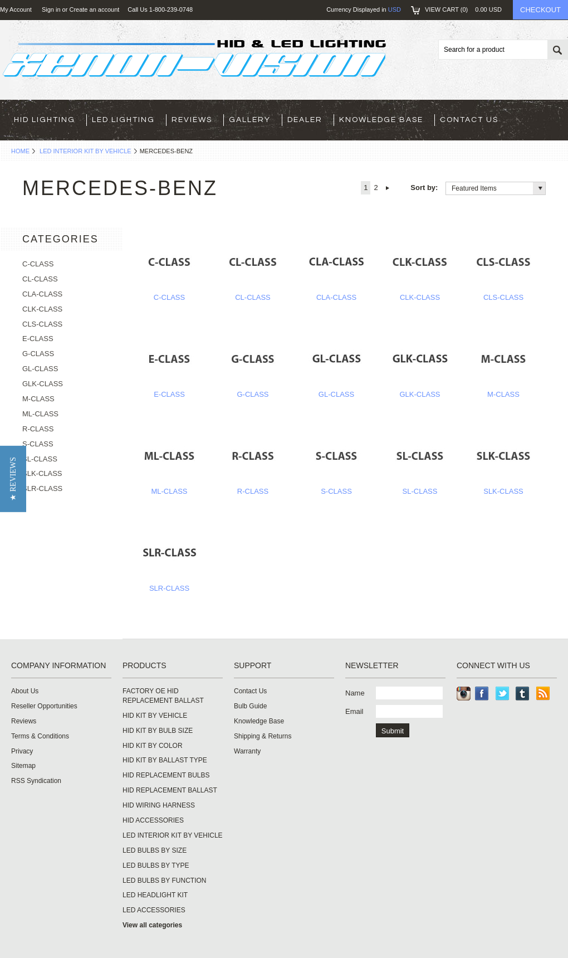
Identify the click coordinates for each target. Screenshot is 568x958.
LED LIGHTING (123, 120)
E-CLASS (169, 394)
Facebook (482, 694)
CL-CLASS (253, 297)
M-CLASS (503, 394)
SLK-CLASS (503, 491)
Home (20, 151)
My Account (16, 9)
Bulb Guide (250, 706)
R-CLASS (252, 491)
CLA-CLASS (336, 297)
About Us (24, 691)
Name (355, 693)
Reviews (192, 120)
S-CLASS (336, 491)
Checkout (540, 10)
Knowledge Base (381, 120)
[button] (13, 479)
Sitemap (23, 766)
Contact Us (469, 120)
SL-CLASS (420, 491)
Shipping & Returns (262, 736)
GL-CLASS (336, 394)
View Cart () (463, 9)
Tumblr (523, 694)
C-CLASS (169, 297)
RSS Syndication (36, 781)
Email (354, 711)
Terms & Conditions (40, 736)
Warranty (247, 751)
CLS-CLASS (503, 297)
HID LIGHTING (44, 120)
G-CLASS (252, 394)
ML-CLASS (169, 491)
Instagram (464, 694)
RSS (543, 694)
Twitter (503, 694)
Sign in (51, 9)
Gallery (250, 120)
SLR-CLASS (169, 588)
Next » (388, 187)
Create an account (94, 9)
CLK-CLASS (420, 297)
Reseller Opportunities (44, 706)
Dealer (304, 120)
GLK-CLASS (420, 394)
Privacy (22, 751)
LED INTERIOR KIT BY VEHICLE (85, 151)
